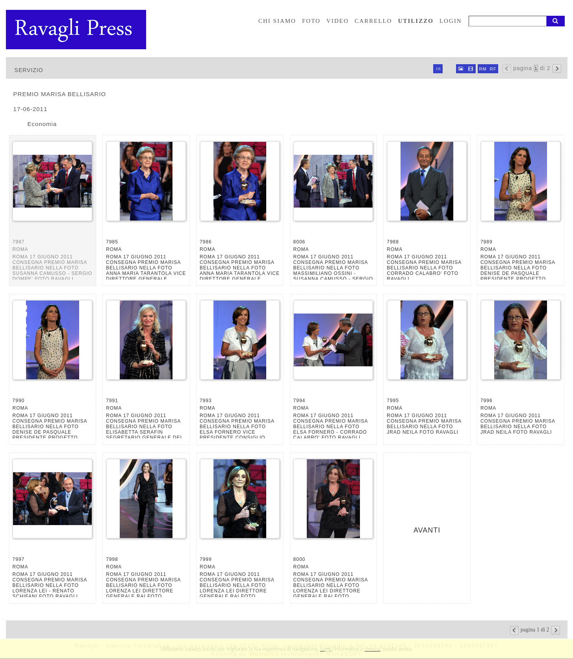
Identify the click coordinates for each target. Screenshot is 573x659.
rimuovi (373, 649)
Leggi (325, 649)
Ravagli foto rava (77, 29)
